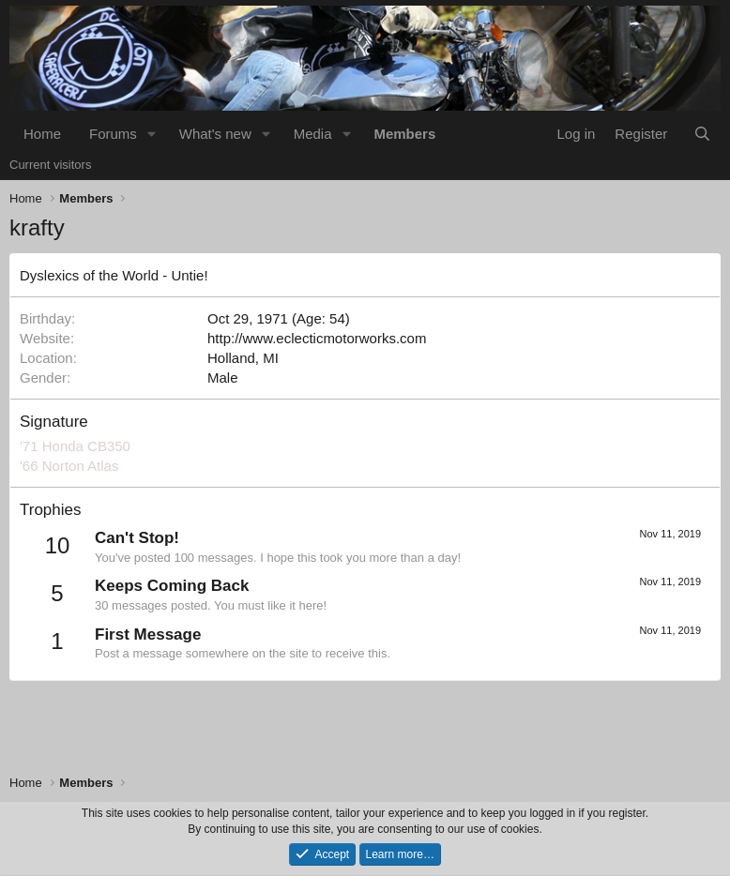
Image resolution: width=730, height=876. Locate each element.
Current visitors (50, 165)
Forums (113, 134)
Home (42, 134)
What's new (215, 134)
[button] (152, 133)
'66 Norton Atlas (69, 466)
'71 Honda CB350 (75, 446)
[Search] (702, 133)
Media (313, 134)
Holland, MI (243, 358)
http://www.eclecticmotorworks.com (316, 338)
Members (404, 134)
